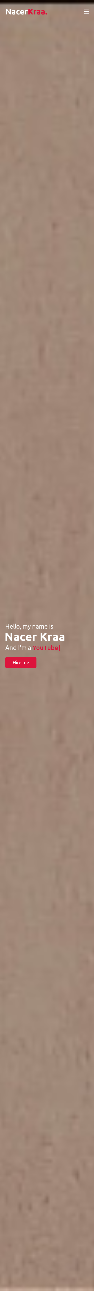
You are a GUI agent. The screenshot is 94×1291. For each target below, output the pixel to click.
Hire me (21, 662)
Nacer (26, 11)
